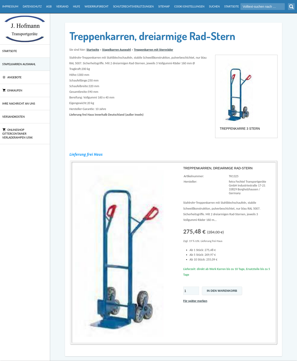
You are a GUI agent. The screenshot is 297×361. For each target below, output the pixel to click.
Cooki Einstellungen (189, 6)
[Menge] (191, 291)
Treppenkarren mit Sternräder (153, 50)
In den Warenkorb (222, 290)
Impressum (10, 6)
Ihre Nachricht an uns (18, 103)
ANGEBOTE (11, 77)
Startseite (231, 6)
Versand (62, 6)
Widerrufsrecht (97, 6)
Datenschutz (32, 6)
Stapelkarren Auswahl (19, 64)
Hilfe (76, 6)
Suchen (214, 6)
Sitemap (164, 6)
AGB (49, 6)
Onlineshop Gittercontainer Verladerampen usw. (17, 133)
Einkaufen (12, 90)
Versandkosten (13, 117)
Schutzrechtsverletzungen (133, 6)
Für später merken (195, 301)
